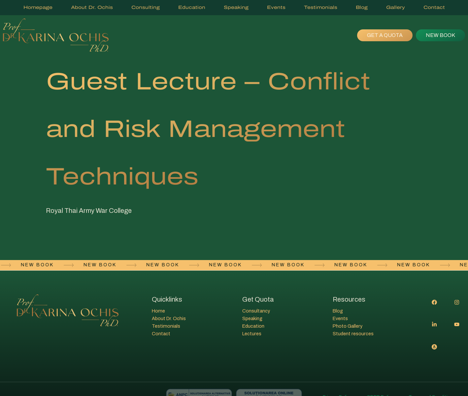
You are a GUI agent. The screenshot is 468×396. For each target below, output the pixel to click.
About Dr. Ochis (92, 7)
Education (191, 7)
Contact (434, 7)
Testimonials (320, 7)
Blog (362, 7)
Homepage (37, 7)
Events (276, 7)
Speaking (236, 7)
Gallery (395, 7)
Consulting (145, 7)
